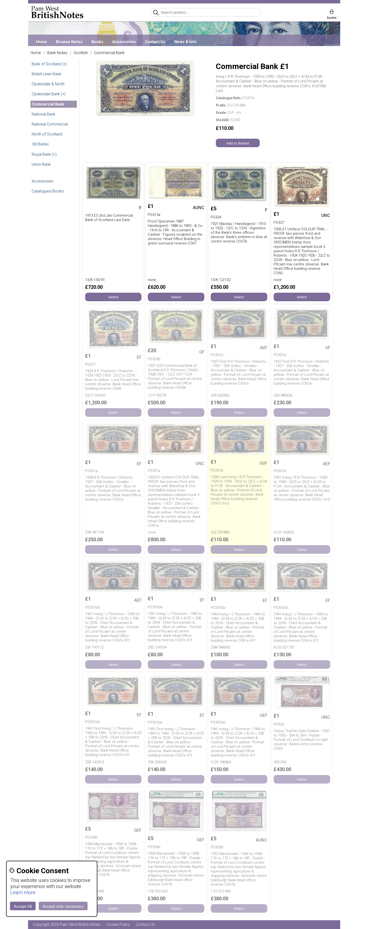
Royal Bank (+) (44, 154)
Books (97, 41)
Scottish (81, 53)
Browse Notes (69, 41)
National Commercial (50, 124)
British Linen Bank (46, 74)
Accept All (23, 906)
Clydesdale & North (48, 84)
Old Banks (40, 144)
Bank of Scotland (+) (49, 64)
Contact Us (155, 41)
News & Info (185, 41)
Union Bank (41, 164)
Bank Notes (57, 53)
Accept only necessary (63, 906)
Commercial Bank (109, 53)
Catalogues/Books (48, 191)
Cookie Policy (118, 924)
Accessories (124, 41)
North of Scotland (47, 134)
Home (41, 41)
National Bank (43, 114)
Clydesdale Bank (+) (49, 94)
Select (113, 297)
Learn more (22, 892)
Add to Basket (237, 143)
